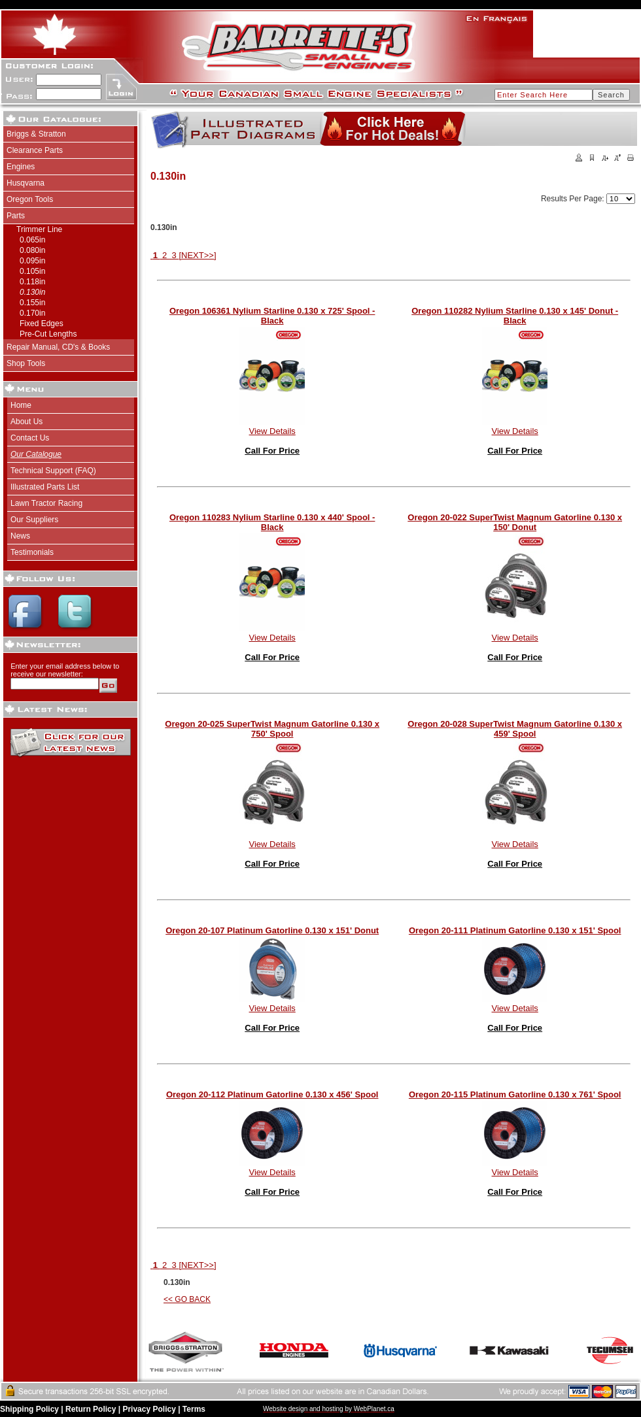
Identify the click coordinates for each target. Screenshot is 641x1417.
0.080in (32, 250)
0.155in (32, 302)
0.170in (32, 313)
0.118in (32, 281)
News (20, 536)
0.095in (32, 260)
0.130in (32, 292)
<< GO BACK (187, 1299)
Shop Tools (26, 363)
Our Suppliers (34, 519)
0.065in (32, 239)
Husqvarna (25, 183)
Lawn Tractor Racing (46, 503)
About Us (26, 421)
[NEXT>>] (197, 255)
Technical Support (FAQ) (53, 470)
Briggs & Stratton (36, 134)
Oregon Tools (30, 199)
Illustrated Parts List (44, 487)
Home (20, 405)
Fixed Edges (41, 323)
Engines (21, 166)
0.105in (32, 271)
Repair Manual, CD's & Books (58, 347)
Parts (16, 215)
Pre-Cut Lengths (48, 334)
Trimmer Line (39, 229)
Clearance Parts (35, 150)
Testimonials (32, 552)
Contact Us (29, 437)
